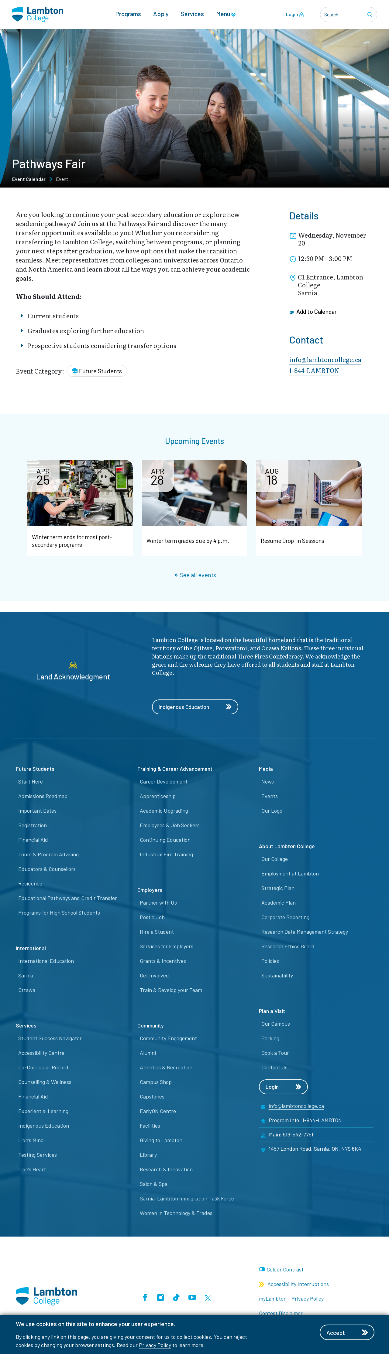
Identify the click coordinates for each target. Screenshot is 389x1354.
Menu (226, 14)
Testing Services (37, 1155)
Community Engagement (168, 1038)
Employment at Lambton (290, 873)
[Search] (371, 14)
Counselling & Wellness (44, 1082)
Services (192, 14)
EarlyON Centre (158, 1111)
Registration (32, 825)
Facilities (150, 1125)
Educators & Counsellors (47, 869)
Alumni (148, 1053)
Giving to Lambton (161, 1140)
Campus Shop (156, 1082)
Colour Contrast (285, 1269)
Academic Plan (278, 902)
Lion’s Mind (31, 1140)
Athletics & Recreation (166, 1067)
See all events (195, 574)
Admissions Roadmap (42, 796)
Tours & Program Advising (48, 854)
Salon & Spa (153, 1184)
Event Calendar (29, 179)
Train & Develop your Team (171, 990)
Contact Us (274, 1067)
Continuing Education (165, 840)
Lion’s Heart (32, 1169)
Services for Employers (166, 946)
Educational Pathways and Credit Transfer (67, 898)
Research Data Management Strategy (304, 932)
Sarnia (25, 975)
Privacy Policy (155, 1345)
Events (269, 796)
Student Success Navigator (50, 1038)
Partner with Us (158, 902)
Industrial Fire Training (166, 854)
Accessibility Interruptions (294, 1284)
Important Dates (37, 810)
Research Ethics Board (288, 946)
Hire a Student (157, 932)
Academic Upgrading (164, 810)
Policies (270, 961)
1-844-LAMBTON (314, 370)
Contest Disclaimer (281, 1313)
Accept (348, 1332)
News (267, 781)
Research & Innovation (166, 1169)
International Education (46, 961)
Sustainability (277, 975)
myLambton (273, 1298)
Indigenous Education (195, 707)
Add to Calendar (313, 311)
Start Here (30, 781)
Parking (270, 1038)
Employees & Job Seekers (170, 825)
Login (295, 15)
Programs (128, 14)
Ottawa (26, 990)
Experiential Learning (43, 1111)
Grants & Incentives (163, 961)
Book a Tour (275, 1053)
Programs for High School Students (59, 912)
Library (148, 1155)
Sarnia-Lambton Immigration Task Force (187, 1198)
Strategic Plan (277, 888)
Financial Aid (33, 840)
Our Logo (271, 810)
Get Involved (154, 975)
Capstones (152, 1096)
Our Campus (275, 1024)
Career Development (164, 781)
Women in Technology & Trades (176, 1213)
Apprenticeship (158, 796)
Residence (30, 883)
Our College (274, 859)
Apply (161, 14)
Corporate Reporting (285, 917)
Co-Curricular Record (43, 1067)
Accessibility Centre (41, 1053)
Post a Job (152, 917)
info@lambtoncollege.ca (325, 359)
